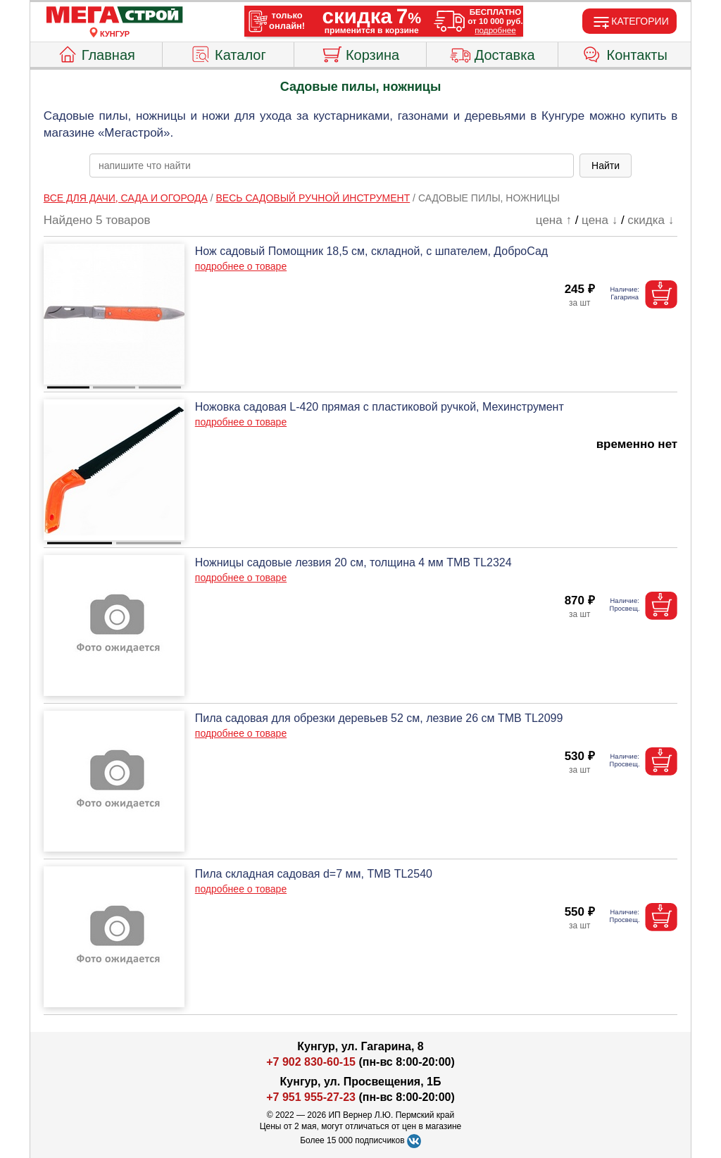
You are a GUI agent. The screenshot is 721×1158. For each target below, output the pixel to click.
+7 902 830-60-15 (311, 1062)
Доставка (492, 52)
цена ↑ (554, 220)
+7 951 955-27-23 (311, 1097)
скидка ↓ (650, 220)
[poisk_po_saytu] (331, 166)
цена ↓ (599, 220)
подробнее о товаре (241, 266)
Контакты (624, 52)
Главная (96, 52)
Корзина (360, 52)
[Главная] (114, 15)
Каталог (228, 52)
